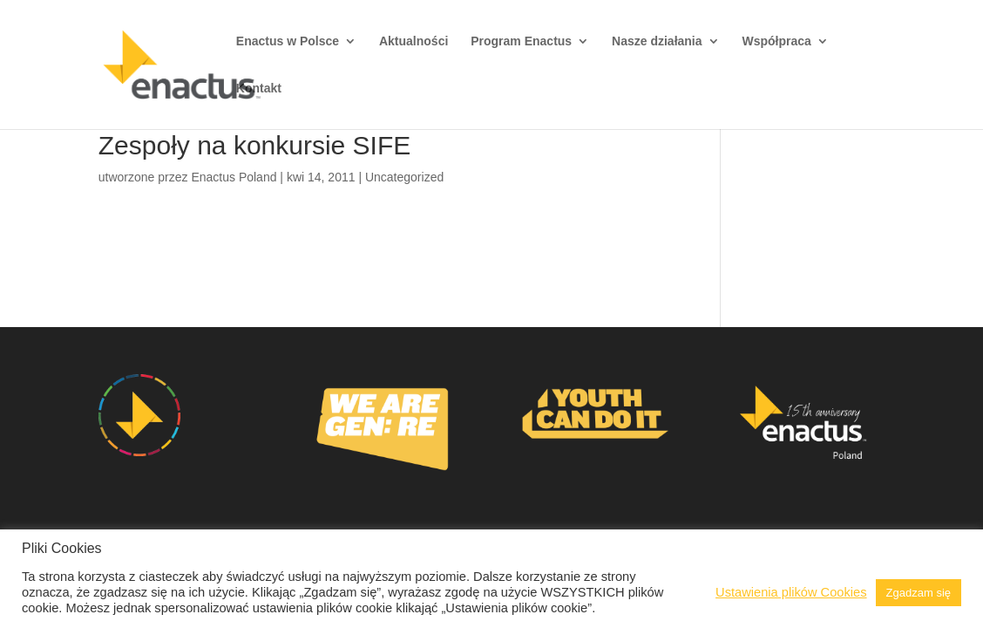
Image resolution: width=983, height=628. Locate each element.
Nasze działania (657, 41)
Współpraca (776, 41)
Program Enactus (521, 41)
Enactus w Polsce (287, 41)
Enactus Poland (233, 177)
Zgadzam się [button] (918, 592)
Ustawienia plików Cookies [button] (791, 592)
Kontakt (258, 88)
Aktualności (413, 41)
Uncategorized (404, 177)
